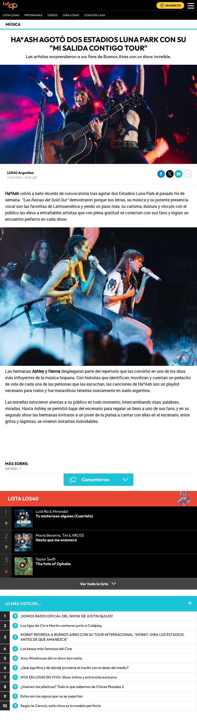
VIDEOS (52, 15)
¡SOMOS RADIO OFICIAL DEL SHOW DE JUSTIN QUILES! (67, 616)
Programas (33, 15)
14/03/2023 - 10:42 (22, 177)
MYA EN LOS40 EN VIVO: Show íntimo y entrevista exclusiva (69, 677)
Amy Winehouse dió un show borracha (51, 658)
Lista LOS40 (11, 15)
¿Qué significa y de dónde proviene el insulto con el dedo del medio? (75, 667)
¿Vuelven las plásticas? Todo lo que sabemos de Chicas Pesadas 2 (72, 686)
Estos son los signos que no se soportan (52, 696)
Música (13, 24)
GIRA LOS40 (71, 15)
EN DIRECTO (173, 5)
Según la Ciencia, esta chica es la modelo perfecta (61, 705)
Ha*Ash (11, 468)
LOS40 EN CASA (94, 15)
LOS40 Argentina (20, 173)
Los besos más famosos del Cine (46, 648)
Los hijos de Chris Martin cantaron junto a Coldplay (61, 625)
